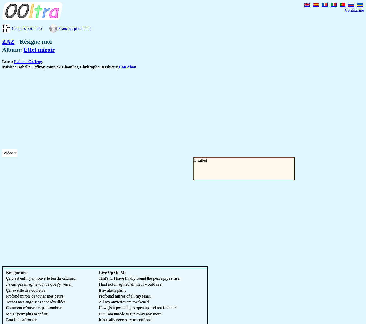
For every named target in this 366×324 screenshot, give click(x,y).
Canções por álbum (75, 28)
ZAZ (8, 41)
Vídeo (8, 153)
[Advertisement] (154, 109)
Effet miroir (39, 49)
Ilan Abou (127, 67)
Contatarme (354, 10)
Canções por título (27, 28)
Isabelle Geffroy (28, 62)
